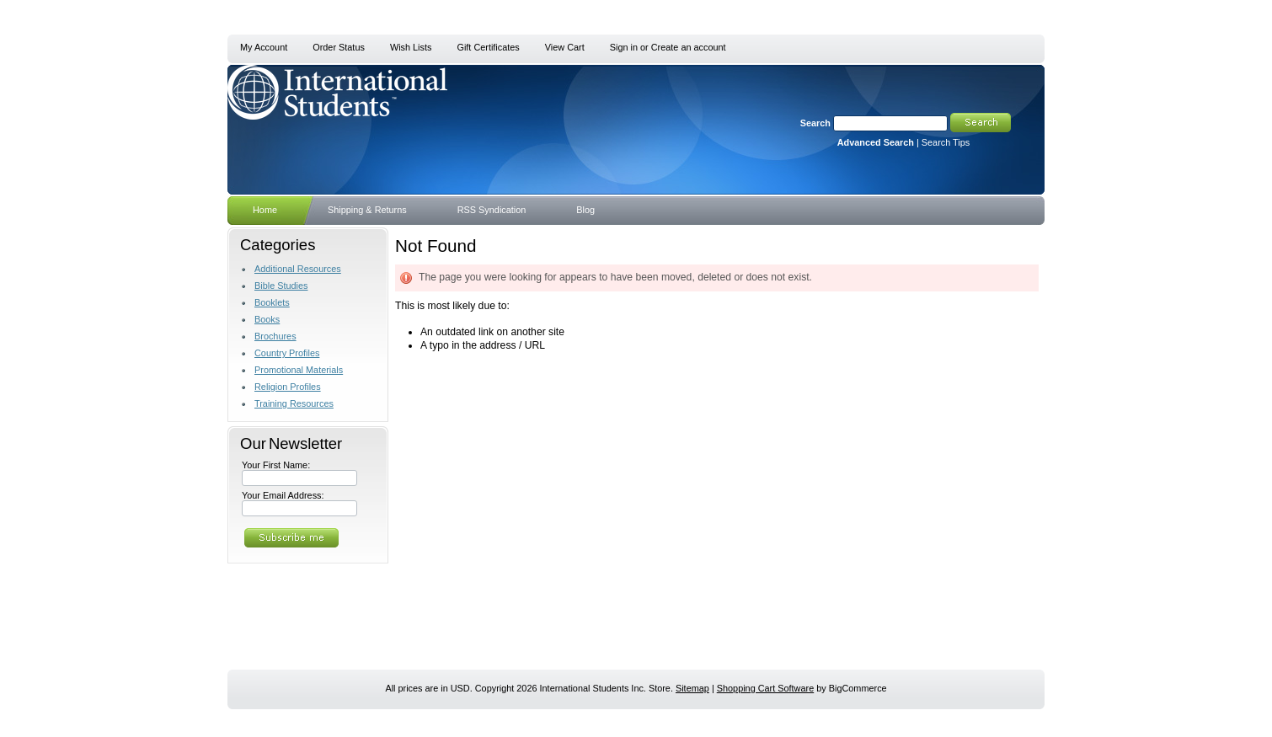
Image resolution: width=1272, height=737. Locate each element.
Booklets (272, 302)
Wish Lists (411, 47)
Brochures (275, 336)
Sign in (624, 47)
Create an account (688, 47)
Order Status (339, 47)
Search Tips (946, 142)
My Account (263, 47)
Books (267, 319)
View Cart (565, 47)
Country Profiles (286, 353)
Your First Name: (276, 465)
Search (815, 123)
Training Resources (294, 403)
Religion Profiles (287, 387)
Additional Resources (297, 269)
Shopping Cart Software (765, 688)
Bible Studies (280, 285)
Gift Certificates (488, 47)
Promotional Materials (298, 370)
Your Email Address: (283, 495)
